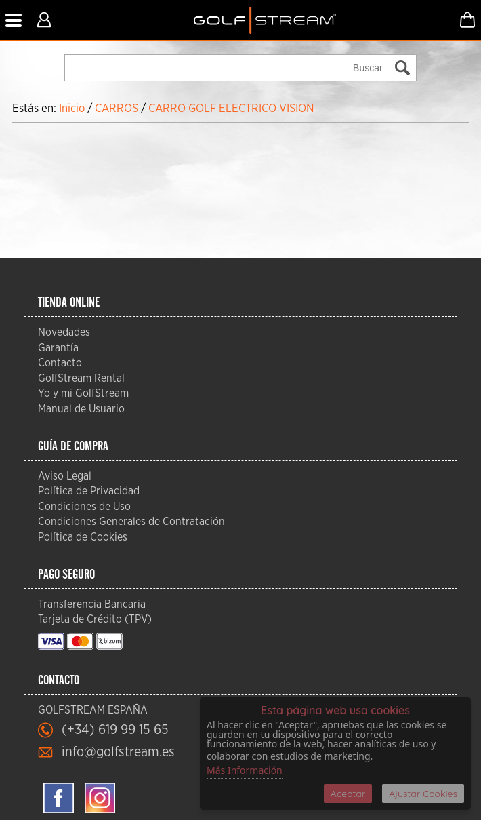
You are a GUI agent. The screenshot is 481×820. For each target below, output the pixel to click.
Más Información (245, 770)
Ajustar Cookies (423, 793)
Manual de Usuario (81, 409)
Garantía (58, 348)
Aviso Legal (64, 476)
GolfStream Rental (81, 378)
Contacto (60, 362)
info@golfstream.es (118, 752)
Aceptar (348, 793)
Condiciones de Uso (84, 506)
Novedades (64, 332)
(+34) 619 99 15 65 (115, 730)
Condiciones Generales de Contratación (131, 521)
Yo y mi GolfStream (83, 393)
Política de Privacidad (89, 491)
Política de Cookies (82, 537)
